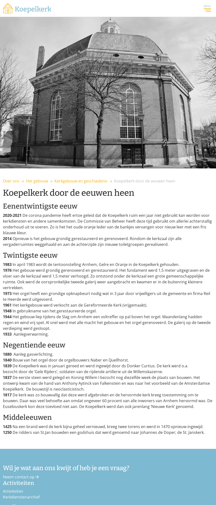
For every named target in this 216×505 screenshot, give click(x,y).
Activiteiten (13, 491)
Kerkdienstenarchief (21, 497)
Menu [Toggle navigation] (207, 8)
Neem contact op (21, 477)
